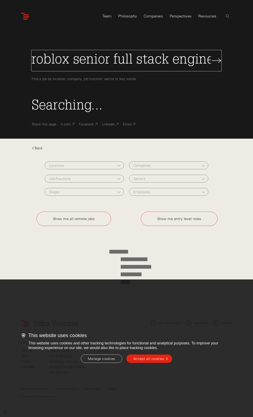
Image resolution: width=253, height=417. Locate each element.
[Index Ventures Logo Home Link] (25, 16)
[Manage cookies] (101, 358)
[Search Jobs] (127, 60)
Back (37, 148)
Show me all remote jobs (74, 219)
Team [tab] (107, 16)
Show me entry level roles (179, 219)
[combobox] (84, 165)
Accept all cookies (148, 359)
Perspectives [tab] (180, 16)
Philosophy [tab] (127, 16)
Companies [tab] (153, 16)
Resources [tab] (207, 16)
